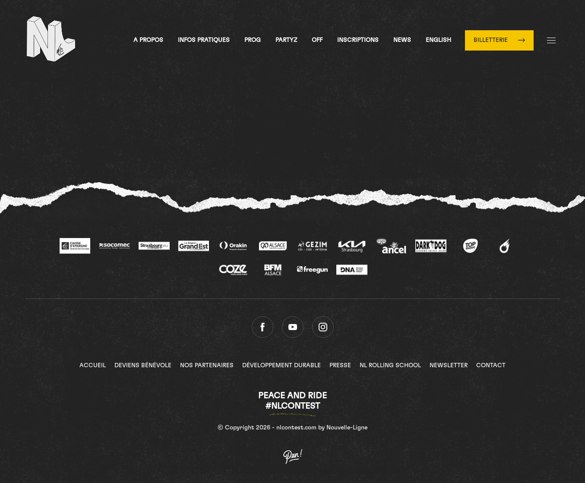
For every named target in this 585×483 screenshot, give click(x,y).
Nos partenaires (207, 365)
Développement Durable (281, 365)
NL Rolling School (390, 365)
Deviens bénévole (142, 365)
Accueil (92, 365)
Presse (340, 365)
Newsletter (449, 365)
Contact (491, 365)
